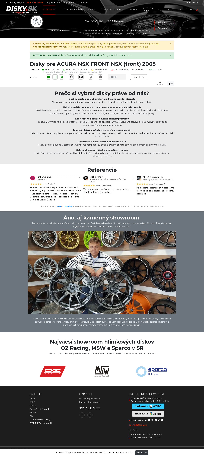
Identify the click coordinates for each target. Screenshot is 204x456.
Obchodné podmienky (89, 398)
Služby (33, 412)
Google (58, 206)
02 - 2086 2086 (155, 434)
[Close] (170, 44)
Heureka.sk (69, 206)
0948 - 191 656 (154, 438)
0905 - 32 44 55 (155, 420)
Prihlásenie (192, 2)
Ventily (33, 405)
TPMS (32, 402)
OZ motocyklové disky (40, 420)
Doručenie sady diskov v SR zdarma (67, 2)
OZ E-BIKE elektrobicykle (41, 423)
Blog (32, 416)
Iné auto (164, 22)
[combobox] (170, 83)
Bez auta (164, 28)
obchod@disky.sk (15, 2)
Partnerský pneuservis (89, 402)
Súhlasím (142, 452)
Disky (32, 398)
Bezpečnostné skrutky (40, 409)
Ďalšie (138, 77)
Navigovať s (148, 413)
